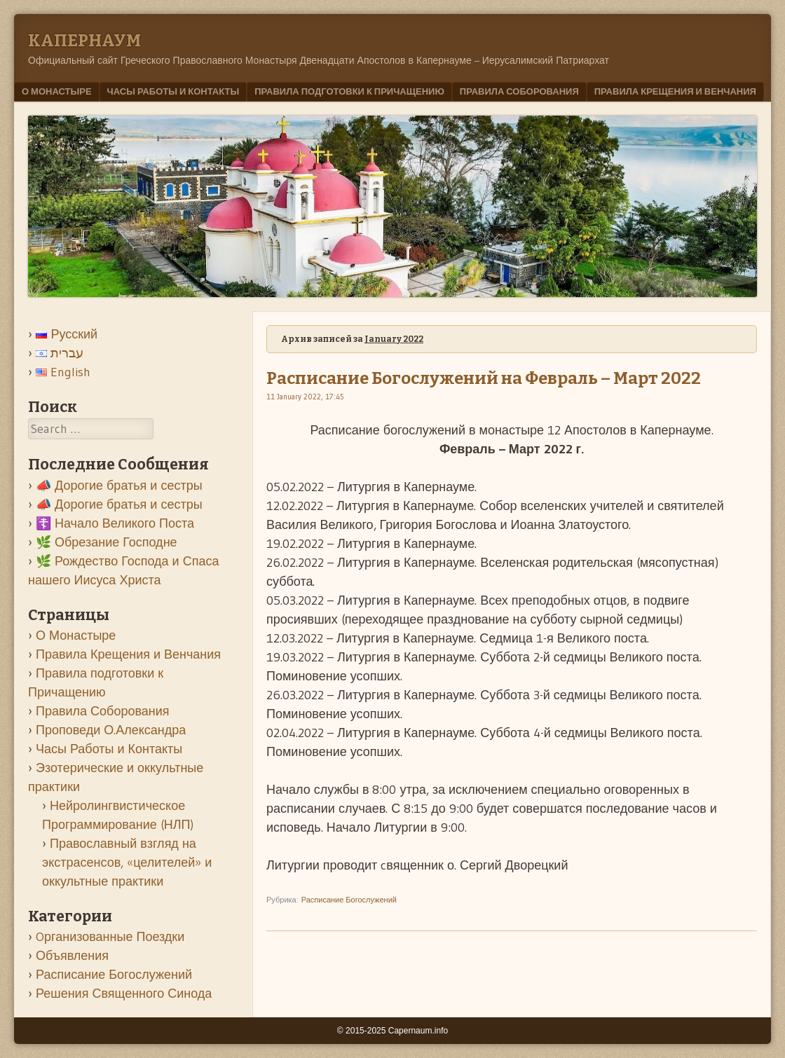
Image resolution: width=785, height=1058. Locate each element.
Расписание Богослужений (349, 900)
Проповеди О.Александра (111, 730)
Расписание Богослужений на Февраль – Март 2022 (483, 378)
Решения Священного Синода (124, 993)
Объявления (72, 955)
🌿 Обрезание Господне (106, 542)
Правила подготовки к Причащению (349, 91)
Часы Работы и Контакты (173, 91)
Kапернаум (84, 40)
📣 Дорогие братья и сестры (119, 485)
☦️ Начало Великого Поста (115, 523)
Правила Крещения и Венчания (675, 91)
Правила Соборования (519, 91)
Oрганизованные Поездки (110, 936)
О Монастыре (57, 91)
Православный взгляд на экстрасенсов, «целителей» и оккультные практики (127, 862)
